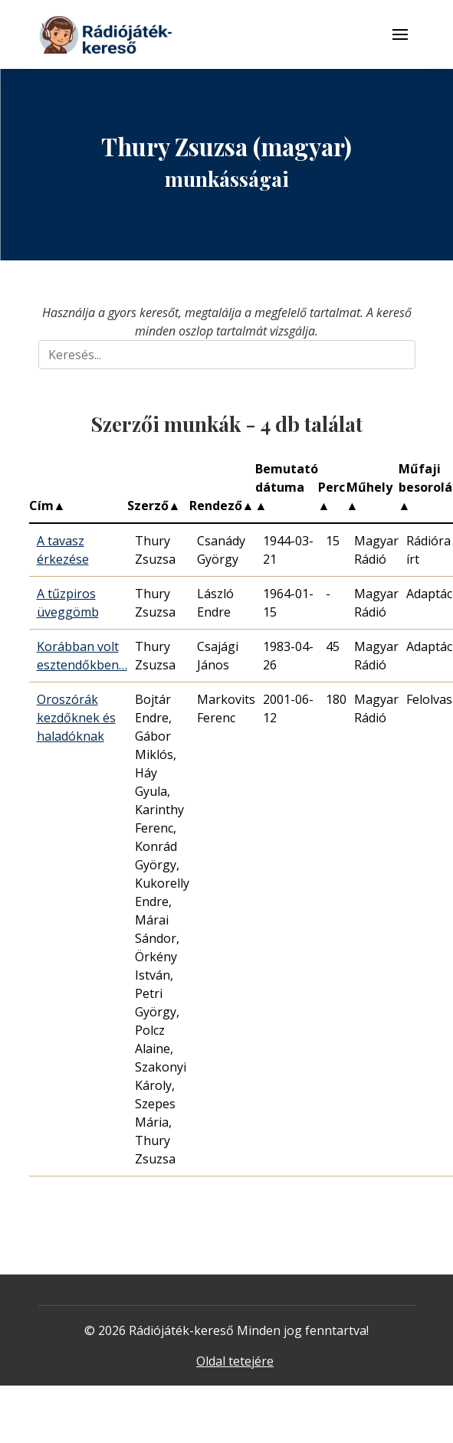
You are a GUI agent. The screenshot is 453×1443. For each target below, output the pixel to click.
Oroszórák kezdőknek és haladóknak (76, 717)
